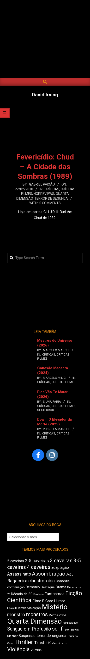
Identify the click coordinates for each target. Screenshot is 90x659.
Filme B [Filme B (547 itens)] (38, 601)
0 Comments (50, 203)
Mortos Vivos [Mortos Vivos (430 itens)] (57, 615)
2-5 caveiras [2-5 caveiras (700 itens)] (37, 560)
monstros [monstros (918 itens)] (37, 614)
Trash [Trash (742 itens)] (40, 642)
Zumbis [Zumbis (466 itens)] (36, 650)
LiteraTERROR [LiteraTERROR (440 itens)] (16, 608)
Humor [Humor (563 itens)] (59, 601)
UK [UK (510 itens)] (49, 643)
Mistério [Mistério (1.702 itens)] (54, 607)
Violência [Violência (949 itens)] (18, 649)
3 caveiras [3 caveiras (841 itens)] (61, 560)
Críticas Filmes (64, 382)
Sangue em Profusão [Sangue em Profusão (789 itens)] (29, 629)
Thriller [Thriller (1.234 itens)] (23, 642)
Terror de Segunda (51, 198)
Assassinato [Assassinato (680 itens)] (19, 574)
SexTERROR (45, 410)
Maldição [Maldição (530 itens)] (34, 608)
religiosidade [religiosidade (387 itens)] (70, 622)
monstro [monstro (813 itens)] (16, 614)
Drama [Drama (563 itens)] (60, 587)
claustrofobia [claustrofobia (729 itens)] (41, 580)
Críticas (52, 189)
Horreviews (44, 194)
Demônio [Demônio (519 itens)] (33, 587)
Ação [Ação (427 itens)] (69, 574)
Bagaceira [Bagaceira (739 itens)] (17, 580)
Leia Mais (45, 227)
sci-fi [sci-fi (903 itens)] (58, 629)
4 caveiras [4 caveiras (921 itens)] (38, 567)
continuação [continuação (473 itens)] (16, 587)
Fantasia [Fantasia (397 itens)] (38, 594)
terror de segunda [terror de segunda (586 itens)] (51, 635)
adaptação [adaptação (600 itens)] (60, 567)
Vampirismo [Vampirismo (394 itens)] (59, 643)
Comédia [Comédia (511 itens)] (63, 581)
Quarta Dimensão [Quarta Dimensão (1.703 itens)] (34, 621)
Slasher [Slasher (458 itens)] (12, 636)
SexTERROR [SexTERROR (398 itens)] (71, 629)
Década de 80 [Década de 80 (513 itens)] (21, 594)
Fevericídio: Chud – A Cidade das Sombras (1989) (45, 167)
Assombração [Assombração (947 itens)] (48, 574)
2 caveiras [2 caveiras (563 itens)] (15, 561)
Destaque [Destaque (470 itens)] (47, 587)
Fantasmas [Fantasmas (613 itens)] (54, 594)
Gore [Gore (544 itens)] (49, 601)
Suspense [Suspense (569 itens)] (27, 635)
